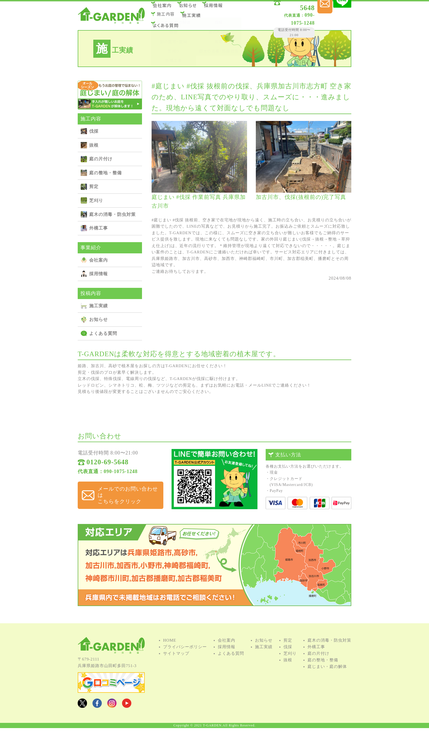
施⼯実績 (195, 15)
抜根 (93, 145)
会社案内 (166, 8)
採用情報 (223, 8)
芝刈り (96, 200)
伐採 (93, 131)
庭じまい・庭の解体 (327, 674)
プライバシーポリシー (185, 654)
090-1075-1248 (279, 16)
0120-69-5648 (285, 9)
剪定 (93, 186)
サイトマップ (176, 661)
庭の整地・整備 (105, 172)
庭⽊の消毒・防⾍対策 (112, 214)
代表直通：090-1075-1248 (108, 474)
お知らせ (194, 8)
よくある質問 (169, 22)
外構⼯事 (98, 228)
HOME (169, 648)
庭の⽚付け (100, 159)
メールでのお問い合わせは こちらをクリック (125, 492)
